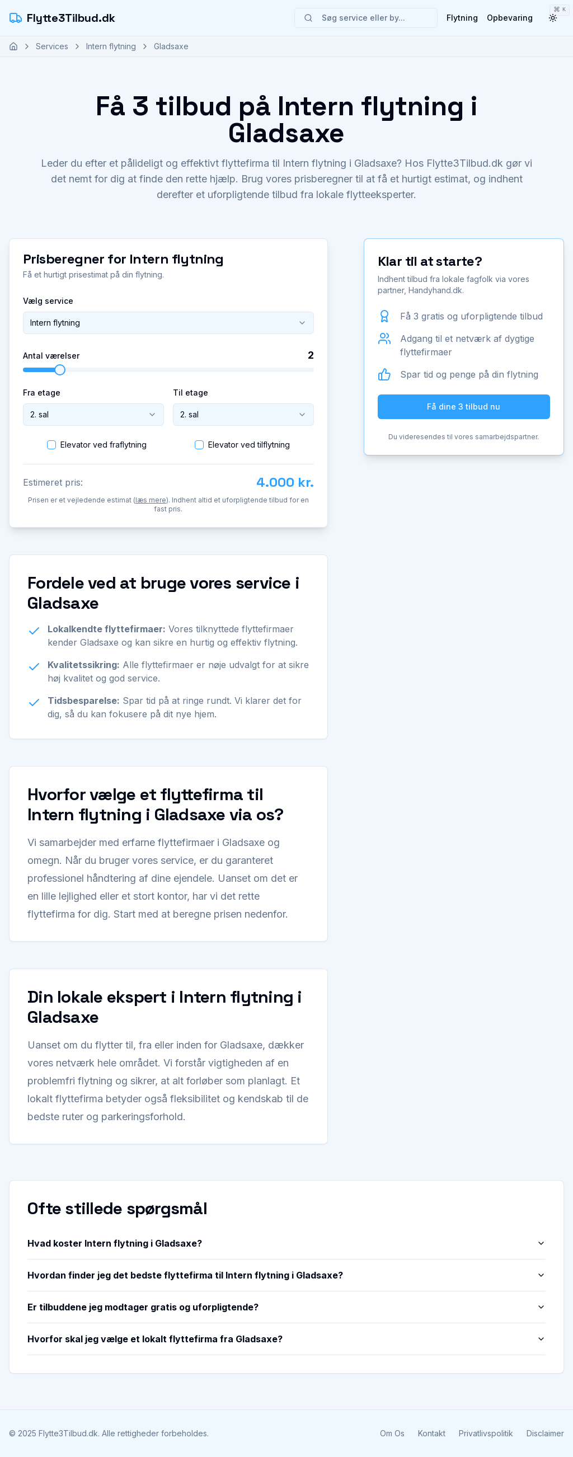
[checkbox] (51, 444)
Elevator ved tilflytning (249, 444)
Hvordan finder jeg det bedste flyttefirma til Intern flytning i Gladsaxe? (286, 1275)
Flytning (462, 17)
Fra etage (41, 392)
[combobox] (168, 323)
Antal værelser (51, 356)
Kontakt (431, 1433)
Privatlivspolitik (486, 1433)
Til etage (190, 392)
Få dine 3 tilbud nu (463, 406)
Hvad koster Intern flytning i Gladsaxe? (286, 1243)
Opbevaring (510, 17)
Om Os (392, 1433)
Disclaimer (545, 1433)
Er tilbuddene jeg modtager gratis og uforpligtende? (286, 1307)
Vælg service (48, 301)
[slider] (59, 369)
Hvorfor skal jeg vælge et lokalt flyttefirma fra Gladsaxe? (286, 1339)
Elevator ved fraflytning (103, 444)
